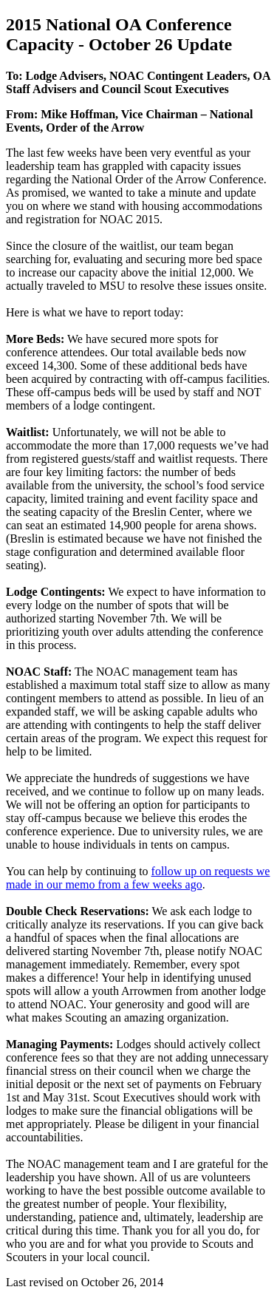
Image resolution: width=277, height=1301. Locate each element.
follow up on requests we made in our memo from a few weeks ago (138, 878)
